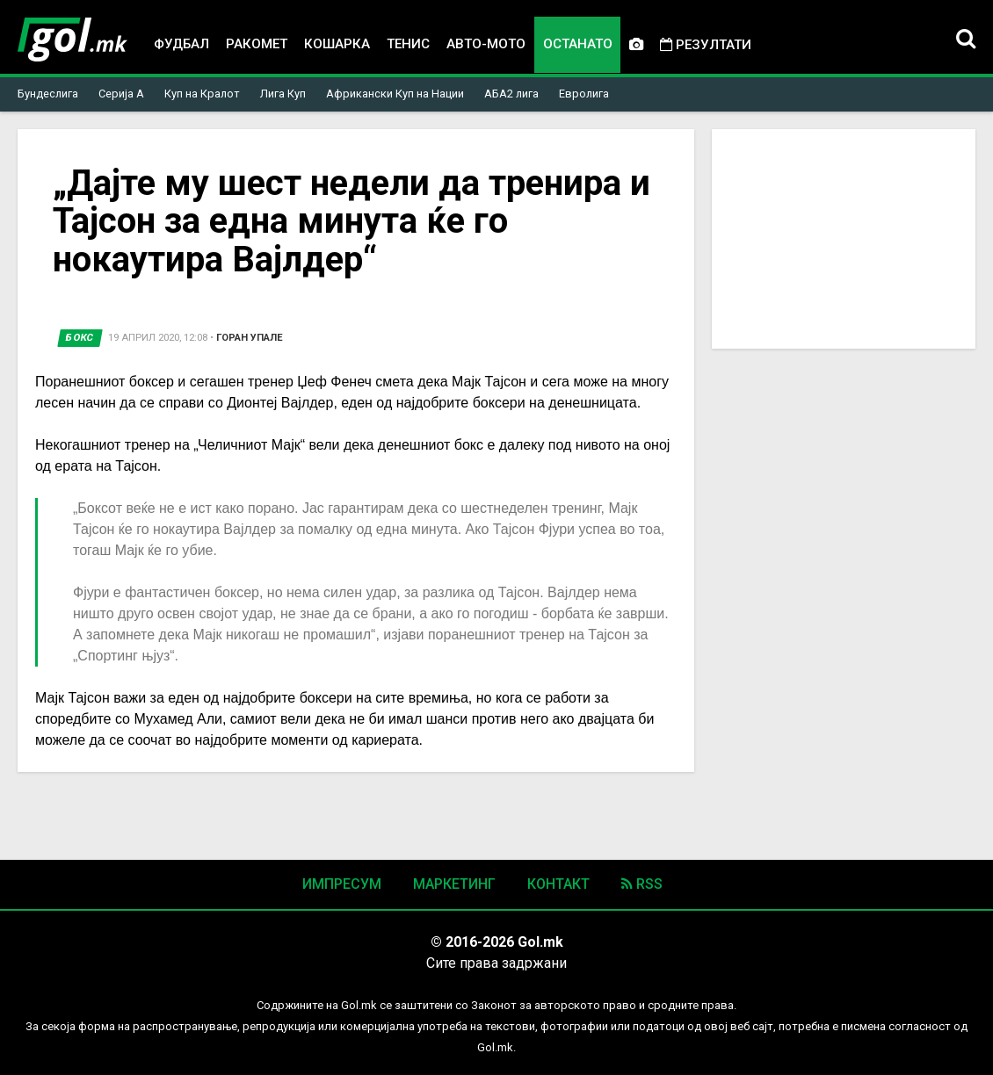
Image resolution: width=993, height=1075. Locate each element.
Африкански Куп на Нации (395, 93)
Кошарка (337, 44)
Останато (577, 44)
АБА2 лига (511, 93)
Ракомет (256, 44)
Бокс (80, 337)
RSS (642, 884)
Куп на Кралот (202, 93)
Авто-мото (485, 44)
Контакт (558, 884)
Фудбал (181, 44)
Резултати (705, 45)
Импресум (341, 884)
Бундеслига (48, 93)
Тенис (408, 44)
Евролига (584, 93)
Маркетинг (454, 884)
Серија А (121, 93)
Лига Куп (283, 93)
